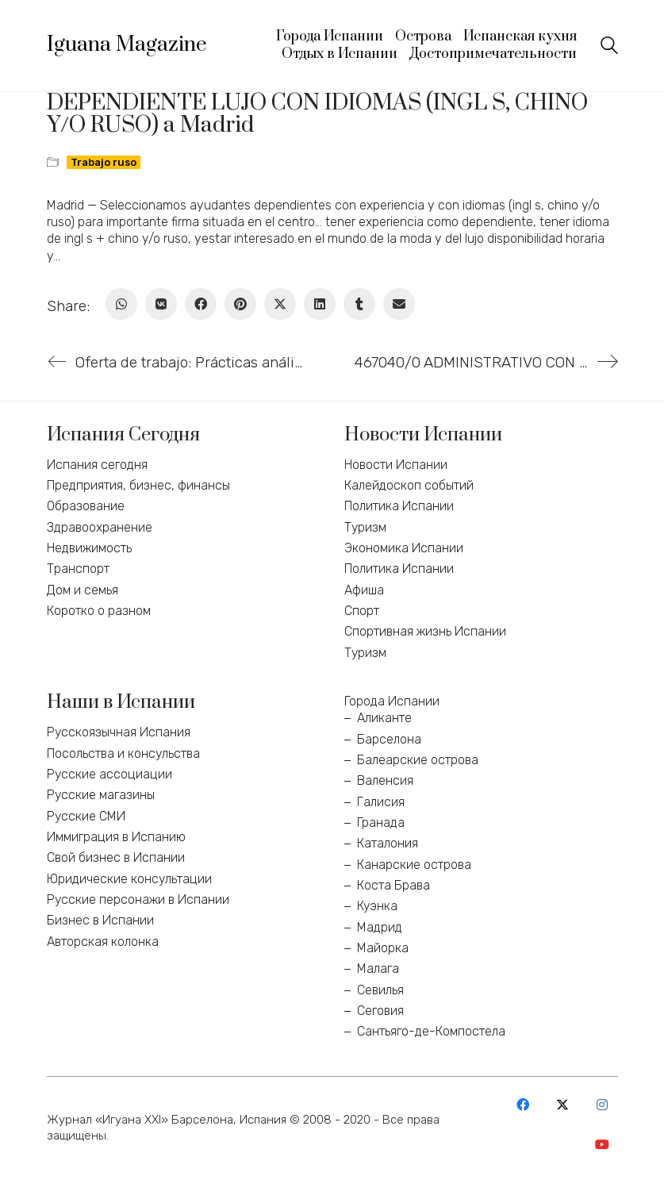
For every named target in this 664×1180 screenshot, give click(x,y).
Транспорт (78, 568)
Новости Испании (395, 464)
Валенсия (385, 780)
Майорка (383, 947)
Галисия (381, 801)
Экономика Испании (403, 547)
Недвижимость (89, 547)
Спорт (361, 610)
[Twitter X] (280, 304)
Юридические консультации (129, 878)
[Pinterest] (240, 304)
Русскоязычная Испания (118, 732)
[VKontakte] (161, 304)
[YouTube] (602, 1144)
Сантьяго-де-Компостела (431, 1031)
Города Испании (391, 701)
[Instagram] (602, 1104)
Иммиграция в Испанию (116, 836)
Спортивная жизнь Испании (425, 631)
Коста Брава (393, 885)
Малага (378, 968)
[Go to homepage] (127, 45)
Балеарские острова (417, 759)
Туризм (365, 527)
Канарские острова (414, 864)
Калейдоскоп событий (409, 485)
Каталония (387, 843)
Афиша (364, 590)
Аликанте (384, 717)
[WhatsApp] (121, 304)
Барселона (389, 739)
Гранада (381, 822)
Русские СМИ (86, 816)
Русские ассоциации (109, 774)
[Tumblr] (359, 304)
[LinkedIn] (320, 304)
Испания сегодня (97, 464)
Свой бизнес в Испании (116, 857)
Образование (86, 505)
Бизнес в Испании (100, 920)
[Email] (399, 304)
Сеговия (380, 1010)
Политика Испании (399, 505)
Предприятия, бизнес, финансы (138, 485)
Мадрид (379, 927)
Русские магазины (101, 794)
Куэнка (377, 905)
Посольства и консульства (123, 753)
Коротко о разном (99, 610)
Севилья (380, 989)
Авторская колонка (103, 941)
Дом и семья (82, 590)
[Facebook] (201, 304)
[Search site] (609, 47)
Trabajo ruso (103, 162)
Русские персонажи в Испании (138, 899)
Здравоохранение (99, 527)
